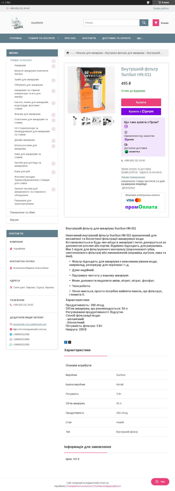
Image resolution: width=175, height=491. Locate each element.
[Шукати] (143, 22)
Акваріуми (20, 65)
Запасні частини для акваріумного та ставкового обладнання (30, 191)
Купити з (141, 111)
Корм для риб (22, 171)
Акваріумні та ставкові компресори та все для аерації (27, 93)
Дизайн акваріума (24, 140)
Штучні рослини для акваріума (25, 147)
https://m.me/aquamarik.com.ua (29, 329)
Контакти (89, 38)
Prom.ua (104, 483)
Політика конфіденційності (107, 486)
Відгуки (14, 219)
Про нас (70, 38)
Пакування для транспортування (24, 202)
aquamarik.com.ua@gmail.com (29, 324)
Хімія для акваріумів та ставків (27, 156)
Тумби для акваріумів (26, 79)
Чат (160, 481)
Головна (16, 38)
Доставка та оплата (116, 38)
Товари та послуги (41, 38)
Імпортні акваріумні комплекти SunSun (31, 72)
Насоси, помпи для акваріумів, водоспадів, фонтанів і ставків (31, 105)
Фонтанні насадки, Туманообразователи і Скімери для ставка (31, 180)
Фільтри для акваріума (89, 52)
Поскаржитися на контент (79, 486)
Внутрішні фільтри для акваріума (124, 52)
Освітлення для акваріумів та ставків (31, 121)
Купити (141, 102)
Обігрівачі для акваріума (28, 85)
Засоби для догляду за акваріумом (27, 164)
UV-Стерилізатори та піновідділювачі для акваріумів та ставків (32, 131)
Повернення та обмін (22, 212)
